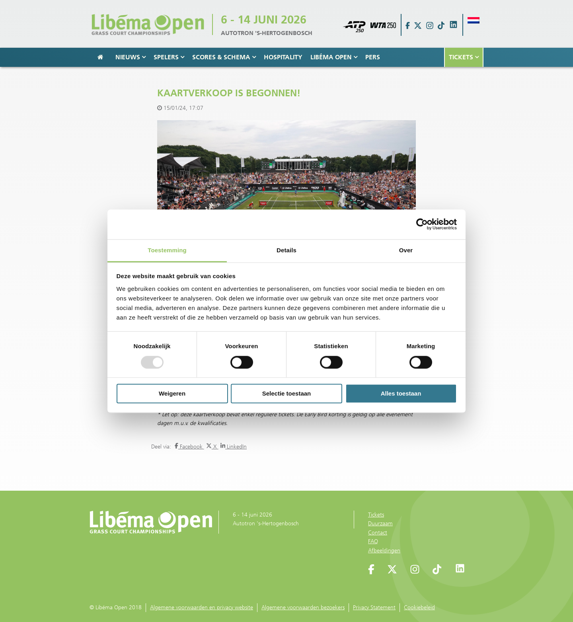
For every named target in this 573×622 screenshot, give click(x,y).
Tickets (464, 57)
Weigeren (172, 393)
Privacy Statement (374, 607)
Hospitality (283, 57)
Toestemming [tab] (167, 250)
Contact (377, 532)
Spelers (169, 57)
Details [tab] (286, 250)
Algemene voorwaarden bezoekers (303, 607)
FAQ (373, 541)
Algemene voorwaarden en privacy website (201, 607)
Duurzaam (380, 523)
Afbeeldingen (384, 550)
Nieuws (130, 57)
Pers (372, 57)
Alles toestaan (401, 393)
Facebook (189, 446)
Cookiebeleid (419, 607)
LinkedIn (233, 446)
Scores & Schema (224, 57)
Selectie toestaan (286, 393)
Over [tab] (406, 250)
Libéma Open (333, 57)
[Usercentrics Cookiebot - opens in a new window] (422, 224)
